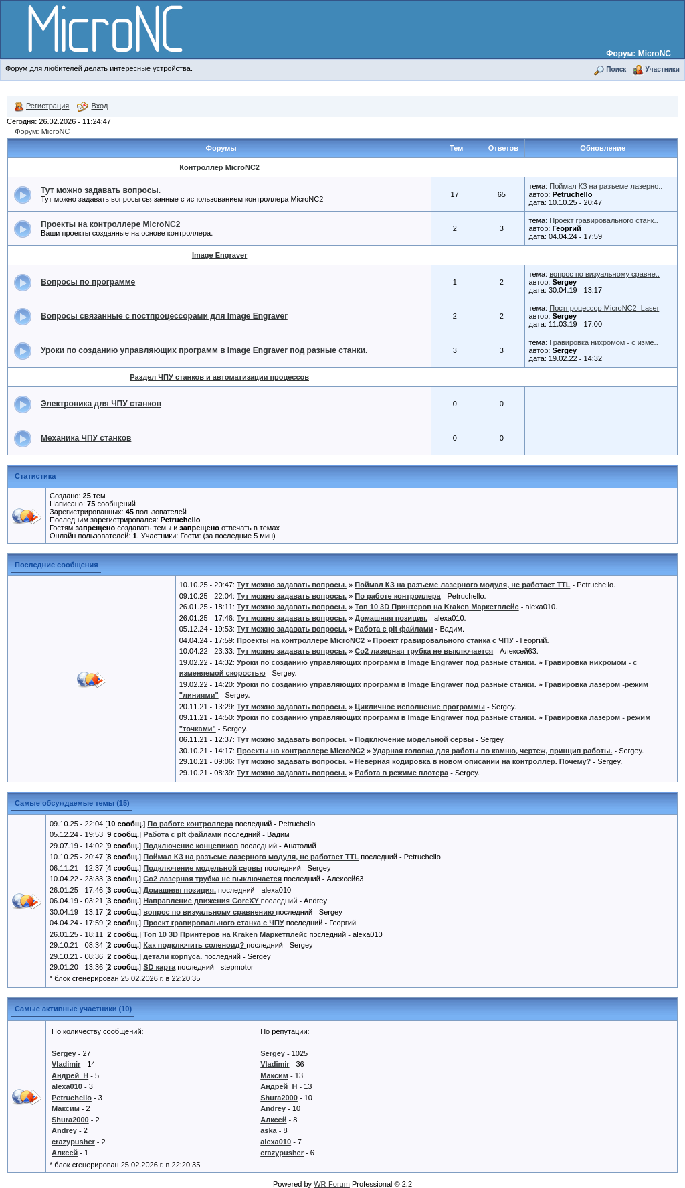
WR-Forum (332, 1184)
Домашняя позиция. (391, 618)
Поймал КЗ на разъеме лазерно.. (605, 186)
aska (268, 1130)
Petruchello (72, 1098)
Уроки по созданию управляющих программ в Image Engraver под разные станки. (204, 350)
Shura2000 (70, 1120)
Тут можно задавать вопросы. (101, 190)
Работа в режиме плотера (401, 773)
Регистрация (41, 106)
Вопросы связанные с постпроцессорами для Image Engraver (164, 316)
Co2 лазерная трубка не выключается (424, 651)
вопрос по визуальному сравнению (209, 912)
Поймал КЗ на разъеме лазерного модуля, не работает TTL (462, 585)
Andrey (64, 1130)
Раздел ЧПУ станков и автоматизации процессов (219, 377)
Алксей (65, 1152)
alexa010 (67, 1086)
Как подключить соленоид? (194, 945)
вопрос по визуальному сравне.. (604, 274)
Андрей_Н (70, 1075)
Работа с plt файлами (394, 629)
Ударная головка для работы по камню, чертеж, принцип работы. (492, 751)
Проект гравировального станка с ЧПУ (443, 640)
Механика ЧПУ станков (86, 438)
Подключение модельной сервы (414, 739)
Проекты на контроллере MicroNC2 (110, 224)
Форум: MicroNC (638, 53)
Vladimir (66, 1064)
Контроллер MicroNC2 (219, 167)
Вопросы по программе (88, 282)
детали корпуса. (172, 956)
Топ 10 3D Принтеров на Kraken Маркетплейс (436, 607)
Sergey (64, 1053)
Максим (66, 1108)
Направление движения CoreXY (201, 901)
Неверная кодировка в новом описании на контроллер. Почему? (474, 761)
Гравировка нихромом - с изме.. (603, 342)
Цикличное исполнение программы (420, 706)
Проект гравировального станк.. (603, 220)
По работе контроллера (397, 596)
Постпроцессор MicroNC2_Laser (604, 308)
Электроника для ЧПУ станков (101, 404)
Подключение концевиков (190, 846)
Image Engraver (220, 255)
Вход (92, 106)
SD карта (159, 967)
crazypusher (73, 1142)
